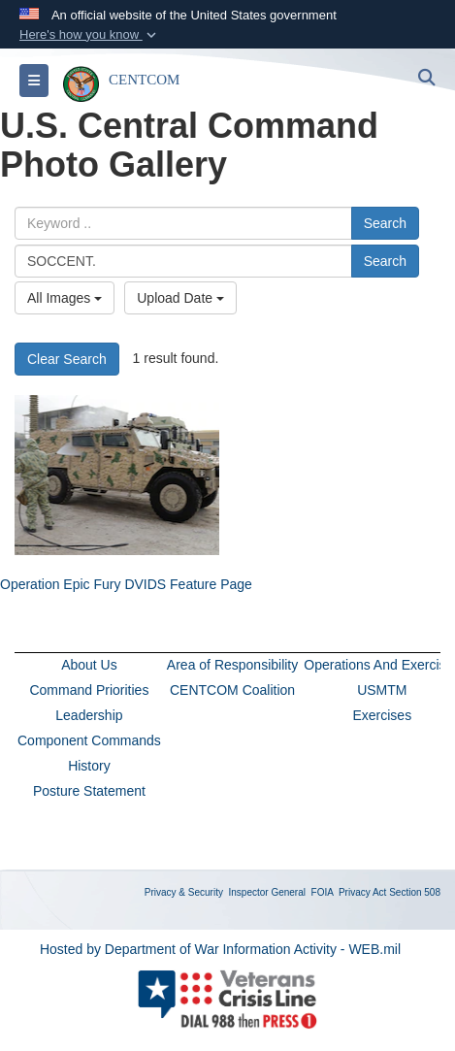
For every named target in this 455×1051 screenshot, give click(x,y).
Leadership (88, 715)
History (89, 765)
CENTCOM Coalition (232, 690)
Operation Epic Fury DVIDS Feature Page (126, 584)
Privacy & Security (184, 892)
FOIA (322, 892)
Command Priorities (88, 690)
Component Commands (89, 740)
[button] (89, 35)
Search (385, 223)
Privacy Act (362, 892)
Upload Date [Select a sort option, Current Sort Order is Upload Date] (180, 298)
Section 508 (414, 892)
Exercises (381, 715)
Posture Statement (89, 791)
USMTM (381, 690)
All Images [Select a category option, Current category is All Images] (64, 298)
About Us (89, 665)
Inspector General (268, 892)
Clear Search (67, 359)
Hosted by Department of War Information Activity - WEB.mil (220, 949)
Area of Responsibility (232, 665)
